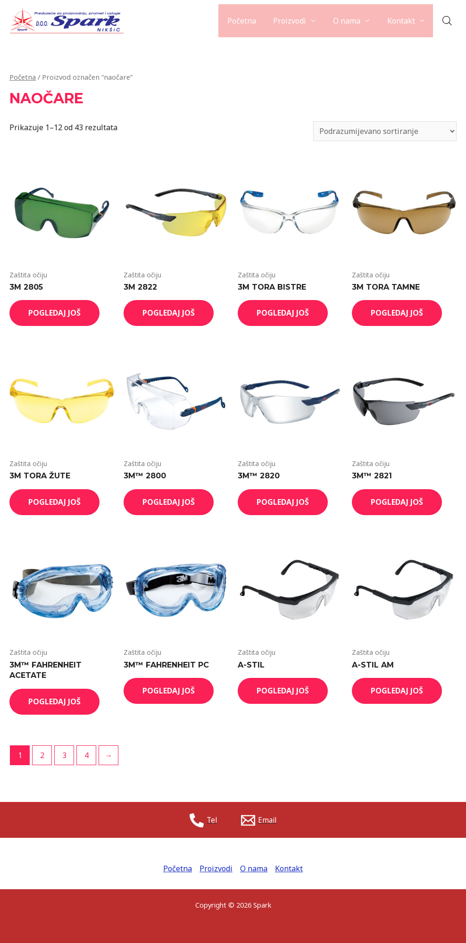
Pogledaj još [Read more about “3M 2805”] (54, 313)
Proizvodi (295, 21)
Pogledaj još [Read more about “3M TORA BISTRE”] (283, 313)
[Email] (259, 820)
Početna (249, 21)
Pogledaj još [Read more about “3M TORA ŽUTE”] (54, 502)
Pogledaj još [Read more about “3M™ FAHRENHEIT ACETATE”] (54, 701)
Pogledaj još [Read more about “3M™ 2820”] (283, 502)
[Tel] (203, 820)
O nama (350, 21)
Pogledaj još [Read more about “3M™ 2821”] (397, 502)
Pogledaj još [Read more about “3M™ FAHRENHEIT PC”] (168, 690)
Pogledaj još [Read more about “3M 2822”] (168, 313)
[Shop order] (385, 131)
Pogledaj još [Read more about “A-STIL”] (283, 690)
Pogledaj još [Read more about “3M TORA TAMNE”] (397, 313)
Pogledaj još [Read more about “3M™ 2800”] (168, 502)
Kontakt (402, 21)
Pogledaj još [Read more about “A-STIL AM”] (397, 690)
